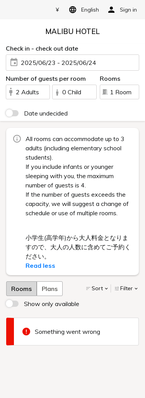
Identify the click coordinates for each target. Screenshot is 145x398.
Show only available (51, 304)
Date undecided (46, 113)
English (82, 9)
